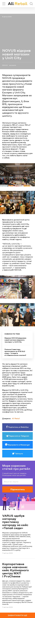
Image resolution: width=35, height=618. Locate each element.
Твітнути (19, 453)
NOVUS (5, 65)
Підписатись (17, 489)
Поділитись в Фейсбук (18, 427)
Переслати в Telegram (19, 436)
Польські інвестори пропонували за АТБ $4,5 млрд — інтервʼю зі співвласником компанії (15, 352)
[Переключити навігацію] (4, 4)
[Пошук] (31, 4)
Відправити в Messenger (19, 445)
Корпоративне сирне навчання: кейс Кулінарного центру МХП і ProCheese (15, 570)
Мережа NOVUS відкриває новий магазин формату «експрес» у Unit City (15, 340)
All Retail (16, 418)
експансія (12, 65)
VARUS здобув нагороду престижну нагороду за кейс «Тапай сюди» (15, 522)
